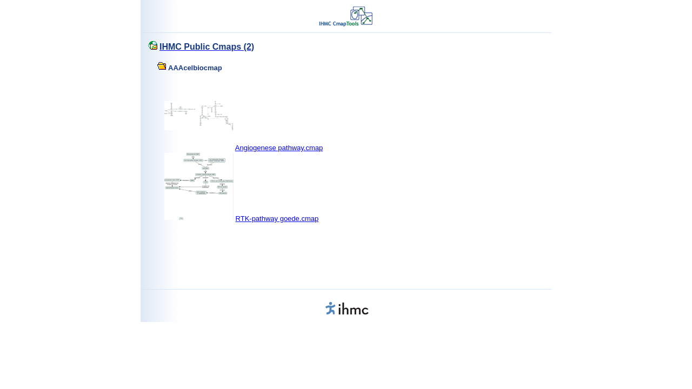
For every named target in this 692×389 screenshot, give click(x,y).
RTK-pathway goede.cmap (277, 218)
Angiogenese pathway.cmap (279, 148)
